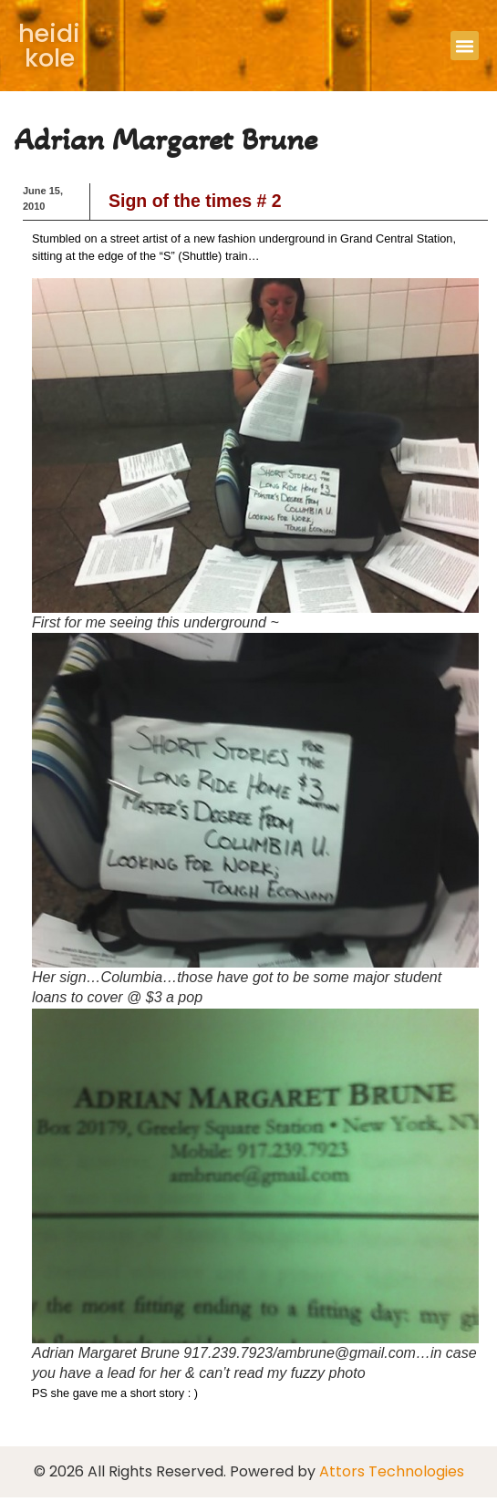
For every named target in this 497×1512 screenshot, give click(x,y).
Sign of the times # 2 (195, 201)
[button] (465, 45)
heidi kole (49, 45)
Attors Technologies (391, 1471)
